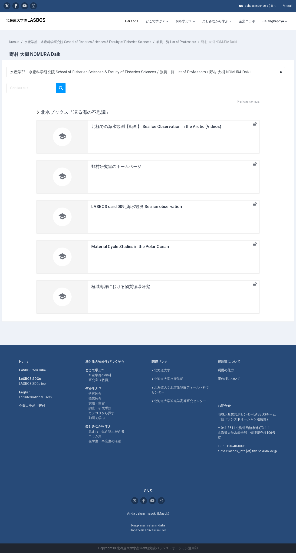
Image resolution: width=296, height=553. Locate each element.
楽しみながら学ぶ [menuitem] (163, 21)
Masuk (288, 6)
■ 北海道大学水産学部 (167, 379)
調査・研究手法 (100, 408)
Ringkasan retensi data (148, 525)
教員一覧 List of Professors (187, 42)
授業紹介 (95, 398)
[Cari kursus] (43, 88)
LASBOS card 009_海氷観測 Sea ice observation (136, 206)
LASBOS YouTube (32, 370)
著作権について (229, 379)
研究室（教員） (100, 380)
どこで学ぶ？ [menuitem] (103, 21)
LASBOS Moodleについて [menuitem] (229, 21)
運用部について (229, 361)
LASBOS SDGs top (32, 383)
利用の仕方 (226, 370)
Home (23, 361)
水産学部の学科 (100, 375)
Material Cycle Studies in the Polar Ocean (130, 246)
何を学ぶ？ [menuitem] (131, 21)
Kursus (25, 42)
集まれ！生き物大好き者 (106, 431)
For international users (35, 397)
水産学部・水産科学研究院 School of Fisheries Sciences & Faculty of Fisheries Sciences (99, 42)
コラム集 (95, 436)
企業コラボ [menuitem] (195, 21)
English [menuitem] (264, 21)
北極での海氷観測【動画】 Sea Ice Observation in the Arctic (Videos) (156, 126)
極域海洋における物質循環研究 (120, 286)
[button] (257, 5)
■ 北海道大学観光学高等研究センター (178, 401)
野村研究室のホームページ (116, 166)
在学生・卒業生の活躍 (105, 441)
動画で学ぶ (97, 418)
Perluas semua (248, 101)
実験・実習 (97, 403)
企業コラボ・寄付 (32, 406)
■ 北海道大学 (160, 370)
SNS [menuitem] (280, 21)
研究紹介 (95, 393)
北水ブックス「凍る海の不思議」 (75, 112)
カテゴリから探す (102, 413)
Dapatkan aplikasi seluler (148, 530)
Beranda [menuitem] (79, 21)
